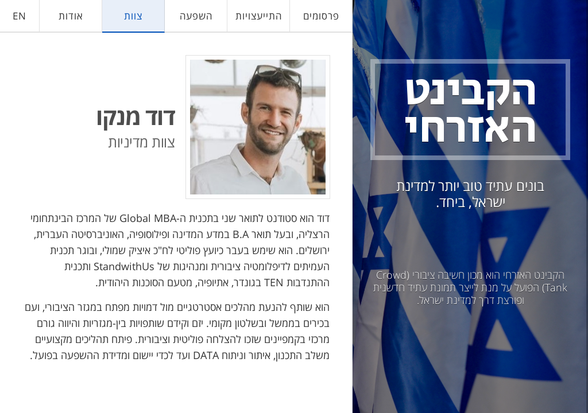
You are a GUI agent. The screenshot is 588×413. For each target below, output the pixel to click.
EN (19, 15)
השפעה (196, 15)
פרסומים (321, 15)
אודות (71, 15)
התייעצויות (258, 15)
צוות (133, 15)
